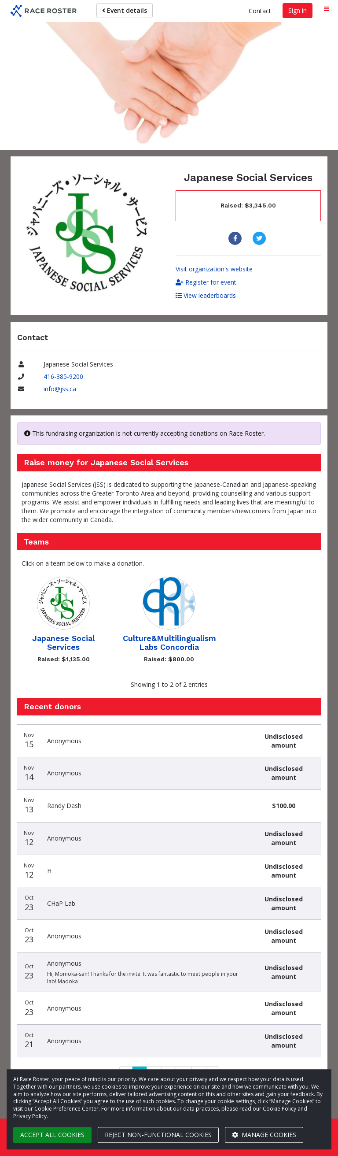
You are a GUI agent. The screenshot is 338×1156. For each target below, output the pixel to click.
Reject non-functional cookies (158, 1134)
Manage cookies (264, 1134)
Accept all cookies (52, 1134)
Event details (124, 10)
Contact (260, 11)
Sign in (297, 10)
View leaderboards (206, 295)
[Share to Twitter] (260, 238)
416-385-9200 (63, 376)
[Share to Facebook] (236, 238)
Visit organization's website (214, 269)
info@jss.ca (60, 389)
